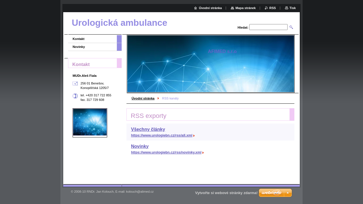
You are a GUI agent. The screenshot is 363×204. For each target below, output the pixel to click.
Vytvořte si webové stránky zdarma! (226, 193)
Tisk (293, 8)
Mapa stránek (245, 8)
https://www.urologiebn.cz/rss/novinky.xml (166, 152)
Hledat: (243, 27)
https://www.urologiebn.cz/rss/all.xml (161, 135)
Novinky (140, 146)
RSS (272, 8)
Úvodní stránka (143, 98)
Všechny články (148, 129)
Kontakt (79, 39)
